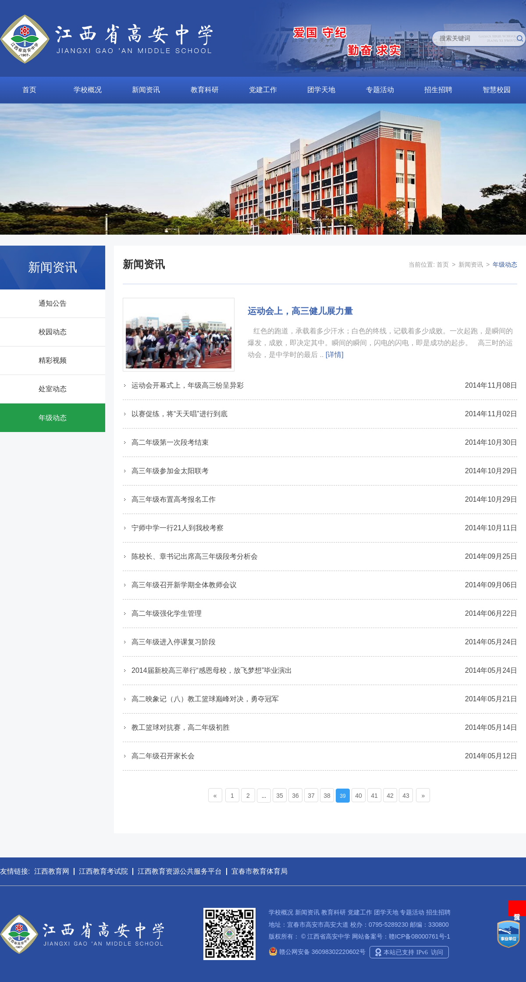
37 (311, 795)
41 (374, 795)
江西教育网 (51, 871)
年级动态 (53, 417)
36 (295, 795)
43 (405, 795)
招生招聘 (438, 89)
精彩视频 (53, 360)
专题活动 (380, 89)
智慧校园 (497, 89)
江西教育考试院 (103, 871)
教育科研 (205, 89)
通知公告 (53, 303)
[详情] (335, 354)
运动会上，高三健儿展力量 (300, 311)
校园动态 (53, 332)
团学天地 (321, 89)
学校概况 (88, 89)
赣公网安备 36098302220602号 (317, 951)
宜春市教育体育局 (259, 871)
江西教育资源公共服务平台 (180, 871)
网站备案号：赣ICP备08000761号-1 (401, 936)
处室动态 (53, 389)
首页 (29, 89)
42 (390, 795)
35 (279, 795)
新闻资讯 (146, 89)
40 (358, 795)
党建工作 (263, 89)
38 (327, 795)
